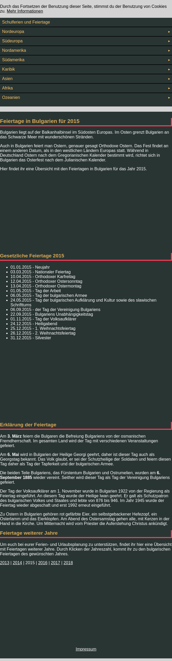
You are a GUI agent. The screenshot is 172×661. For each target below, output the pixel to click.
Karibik (86, 69)
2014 (17, 563)
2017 (55, 563)
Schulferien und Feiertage (26, 22)
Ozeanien (86, 97)
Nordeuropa (86, 31)
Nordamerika (86, 50)
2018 (68, 563)
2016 (43, 563)
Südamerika (86, 60)
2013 (4, 563)
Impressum (86, 649)
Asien (86, 78)
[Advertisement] (86, 212)
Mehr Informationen (25, 11)
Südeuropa (86, 41)
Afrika (86, 88)
